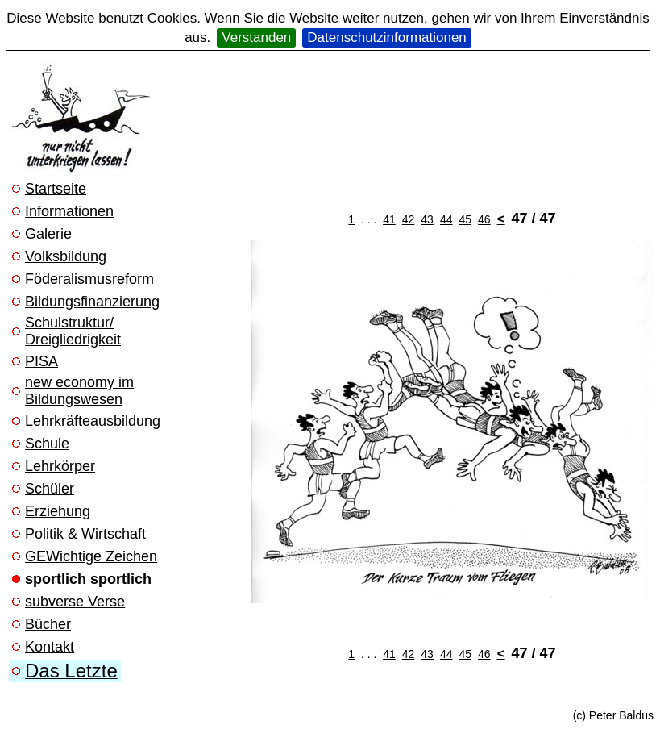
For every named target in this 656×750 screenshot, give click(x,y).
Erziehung (57, 511)
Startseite (55, 189)
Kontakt (49, 647)
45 (465, 219)
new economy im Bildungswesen (79, 390)
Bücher (48, 624)
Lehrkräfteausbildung (92, 421)
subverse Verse (75, 602)
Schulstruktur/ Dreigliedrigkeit (73, 331)
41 (389, 219)
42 (408, 219)
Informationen (69, 211)
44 (446, 219)
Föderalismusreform (89, 279)
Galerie (48, 234)
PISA (41, 361)
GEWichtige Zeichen (91, 556)
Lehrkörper (60, 466)
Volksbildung (65, 256)
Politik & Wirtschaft (85, 534)
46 (484, 219)
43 (427, 219)
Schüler (49, 489)
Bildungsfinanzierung (92, 302)
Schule (47, 443)
